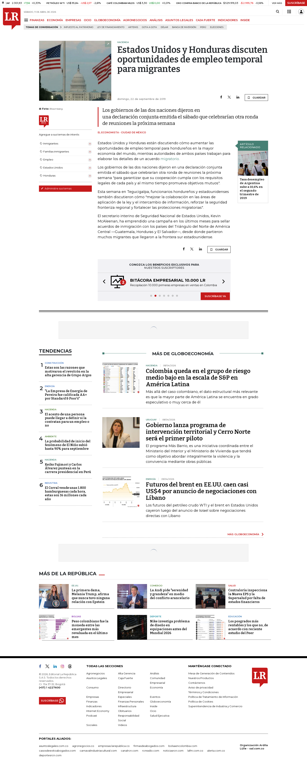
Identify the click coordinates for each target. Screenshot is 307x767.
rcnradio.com (150, 750)
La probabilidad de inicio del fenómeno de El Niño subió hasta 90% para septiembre (67, 445)
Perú (203, 27)
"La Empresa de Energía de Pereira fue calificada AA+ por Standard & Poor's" (66, 394)
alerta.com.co (216, 750)
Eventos (155, 696)
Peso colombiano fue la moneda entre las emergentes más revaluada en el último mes (90, 629)
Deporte (155, 616)
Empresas (92, 696)
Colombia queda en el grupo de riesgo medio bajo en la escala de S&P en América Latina (198, 377)
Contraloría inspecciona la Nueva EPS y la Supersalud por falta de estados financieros (247, 596)
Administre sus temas (56, 188)
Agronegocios (95, 673)
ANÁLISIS (156, 20)
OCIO (87, 20)
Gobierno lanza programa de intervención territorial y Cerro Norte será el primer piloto (198, 432)
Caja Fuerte (125, 678)
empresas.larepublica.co (114, 745)
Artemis (133, 27)
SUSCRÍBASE (296, 3)
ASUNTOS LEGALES (179, 20)
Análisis (154, 673)
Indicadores (93, 706)
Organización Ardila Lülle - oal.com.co (254, 747)
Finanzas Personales (131, 701)
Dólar (164, 27)
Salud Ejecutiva (159, 715)
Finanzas (91, 701)
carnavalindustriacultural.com (98, 750)
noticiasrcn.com (173, 750)
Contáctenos (196, 682)
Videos (122, 725)
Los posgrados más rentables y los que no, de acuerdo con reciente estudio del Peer (248, 627)
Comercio (156, 585)
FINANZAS (37, 20)
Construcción (54, 363)
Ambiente (51, 436)
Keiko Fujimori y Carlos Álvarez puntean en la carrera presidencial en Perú (68, 468)
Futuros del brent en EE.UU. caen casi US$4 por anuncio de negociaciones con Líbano (201, 491)
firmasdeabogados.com (149, 745)
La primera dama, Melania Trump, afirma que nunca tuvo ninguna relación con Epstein (91, 596)
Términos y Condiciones (203, 692)
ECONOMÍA (55, 20)
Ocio (153, 710)
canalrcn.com (129, 750)
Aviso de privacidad (200, 687)
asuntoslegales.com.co (53, 745)
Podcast (91, 715)
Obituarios (124, 710)
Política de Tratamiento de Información (213, 696)
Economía (156, 687)
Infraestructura (127, 706)
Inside (153, 706)
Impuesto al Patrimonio (78, 27)
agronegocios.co (83, 745)
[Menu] (27, 20)
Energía (50, 386)
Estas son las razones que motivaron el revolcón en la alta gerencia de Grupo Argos (68, 371)
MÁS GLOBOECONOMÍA (243, 534)
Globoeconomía (160, 701)
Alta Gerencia (126, 673)
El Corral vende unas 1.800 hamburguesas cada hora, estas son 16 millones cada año (66, 493)
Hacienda (50, 409)
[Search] (277, 12)
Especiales (125, 696)
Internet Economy (97, 710)
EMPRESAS (73, 20)
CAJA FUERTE (205, 20)
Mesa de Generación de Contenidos (211, 673)
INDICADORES (228, 20)
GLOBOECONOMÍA (107, 20)
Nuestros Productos (201, 678)
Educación (235, 616)
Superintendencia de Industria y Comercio (215, 706)
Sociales (91, 725)
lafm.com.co (195, 750)
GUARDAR (256, 97)
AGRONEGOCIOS (135, 20)
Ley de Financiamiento (110, 27)
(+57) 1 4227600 (49, 687)
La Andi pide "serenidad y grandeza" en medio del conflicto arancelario (170, 594)
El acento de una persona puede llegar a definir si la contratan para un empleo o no (67, 419)
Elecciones (216, 27)
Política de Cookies (200, 701)
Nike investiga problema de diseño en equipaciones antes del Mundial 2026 (170, 627)
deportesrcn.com (50, 755)
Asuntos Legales (96, 678)
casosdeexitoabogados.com (57, 750)
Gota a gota (149, 27)
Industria (51, 483)
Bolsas (76, 616)
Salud (232, 585)
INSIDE (245, 20)
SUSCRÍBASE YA (215, 296)
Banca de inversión (184, 27)
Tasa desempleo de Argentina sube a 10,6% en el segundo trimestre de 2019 (252, 189)
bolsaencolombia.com (182, 745)
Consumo (92, 687)
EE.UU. (75, 585)
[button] (103, 282)
